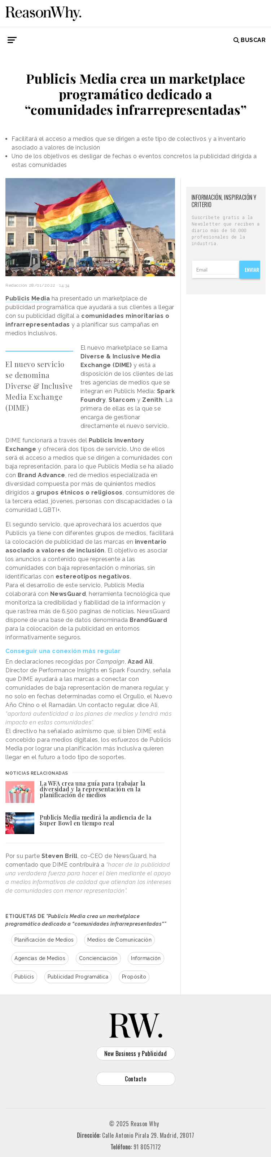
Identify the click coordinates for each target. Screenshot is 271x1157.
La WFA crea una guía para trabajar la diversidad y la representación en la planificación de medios (92, 789)
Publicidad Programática (78, 977)
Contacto (135, 1078)
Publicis (24, 977)
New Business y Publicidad (135, 1053)
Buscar (249, 40)
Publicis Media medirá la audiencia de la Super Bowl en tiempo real (95, 820)
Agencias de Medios (39, 958)
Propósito (134, 977)
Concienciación (98, 958)
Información (146, 958)
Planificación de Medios (44, 940)
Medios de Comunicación (119, 940)
